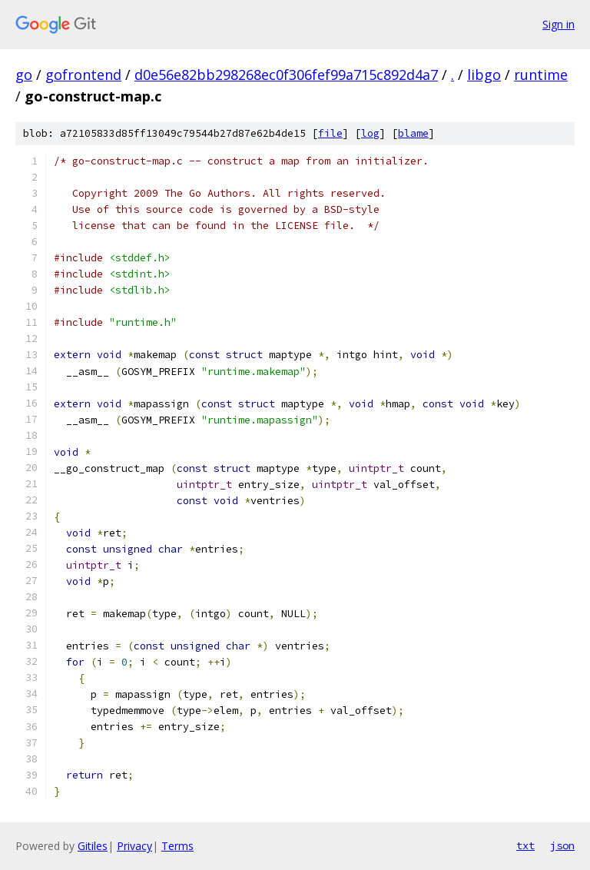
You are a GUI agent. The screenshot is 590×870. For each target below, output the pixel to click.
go (23, 74)
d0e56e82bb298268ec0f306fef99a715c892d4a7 (286, 74)
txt (525, 845)
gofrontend (83, 74)
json (562, 845)
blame (413, 133)
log (370, 133)
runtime (541, 74)
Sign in (558, 24)
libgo (484, 74)
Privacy (134, 845)
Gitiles (93, 845)
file (330, 133)
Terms (177, 845)
